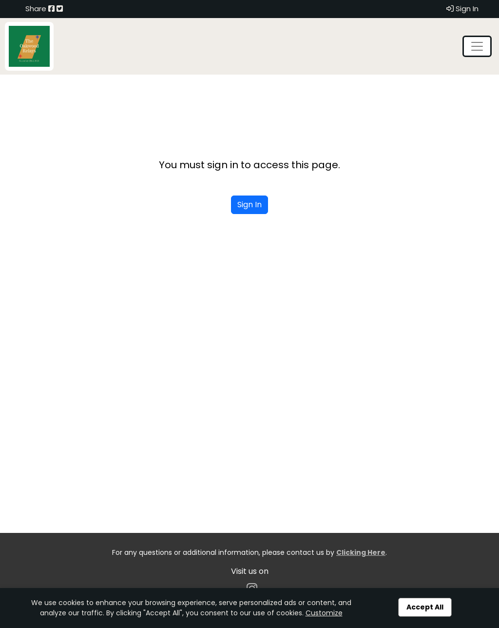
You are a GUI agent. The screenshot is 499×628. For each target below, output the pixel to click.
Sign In (462, 8)
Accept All (424, 607)
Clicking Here (360, 552)
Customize (324, 613)
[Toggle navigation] (477, 46)
